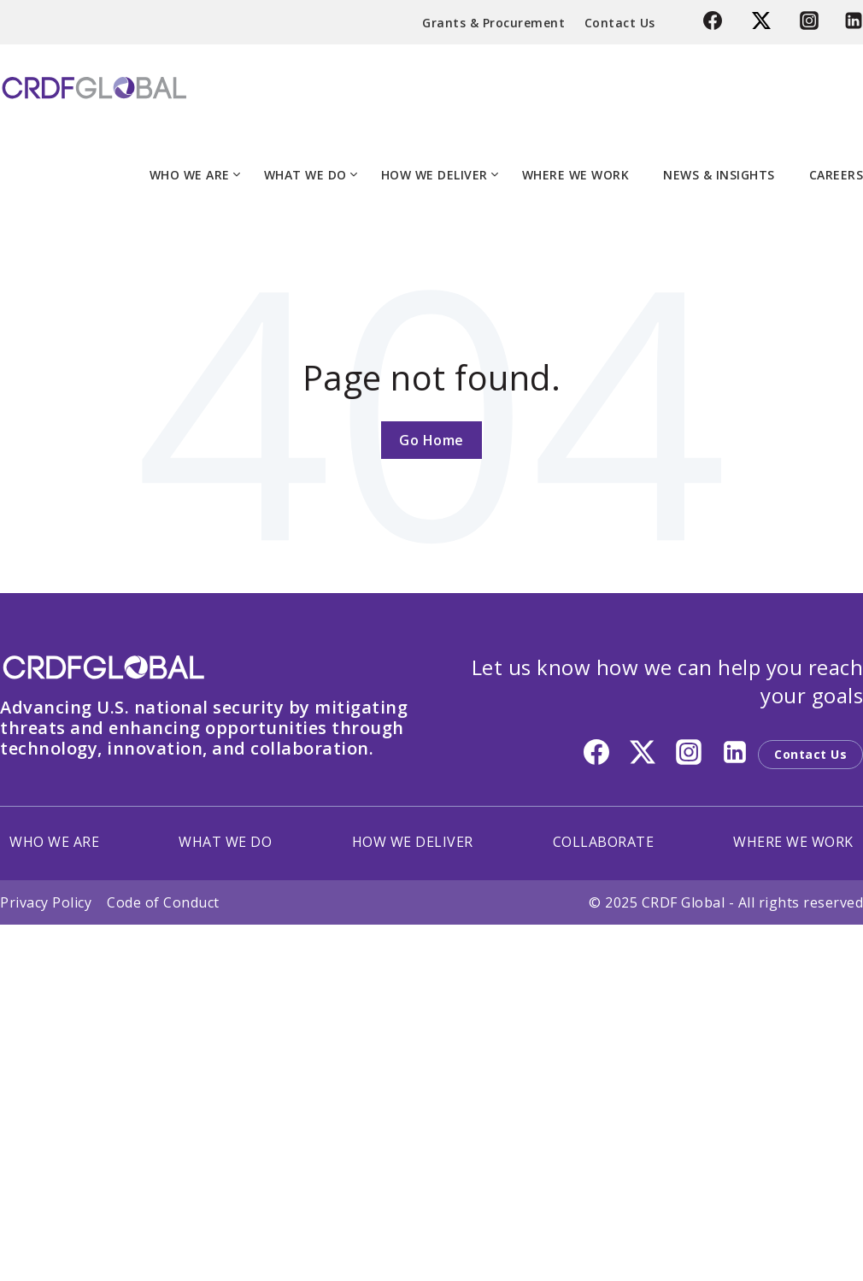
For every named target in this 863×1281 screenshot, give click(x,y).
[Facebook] (714, 24)
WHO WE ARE (190, 175)
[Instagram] (809, 24)
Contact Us (619, 23)
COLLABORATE (604, 841)
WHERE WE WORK (576, 175)
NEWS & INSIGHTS (719, 175)
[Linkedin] (847, 24)
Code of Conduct (163, 902)
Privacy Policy (45, 902)
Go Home (431, 440)
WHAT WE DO (305, 175)
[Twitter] (763, 24)
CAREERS (836, 175)
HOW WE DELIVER (434, 175)
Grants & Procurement (493, 23)
